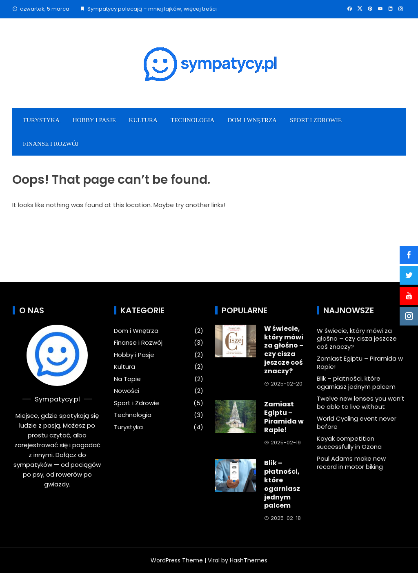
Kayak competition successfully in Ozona (349, 442)
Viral (214, 560)
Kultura (143, 120)
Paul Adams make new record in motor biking (351, 462)
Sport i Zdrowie (316, 120)
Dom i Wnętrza (252, 120)
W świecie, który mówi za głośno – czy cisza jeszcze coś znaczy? (284, 350)
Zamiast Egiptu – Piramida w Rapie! (284, 416)
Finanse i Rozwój (51, 143)
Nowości (126, 391)
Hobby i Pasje (94, 120)
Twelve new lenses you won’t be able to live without (361, 402)
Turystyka (41, 120)
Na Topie (127, 379)
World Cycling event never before (356, 422)
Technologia (192, 120)
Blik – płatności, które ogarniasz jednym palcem (282, 484)
